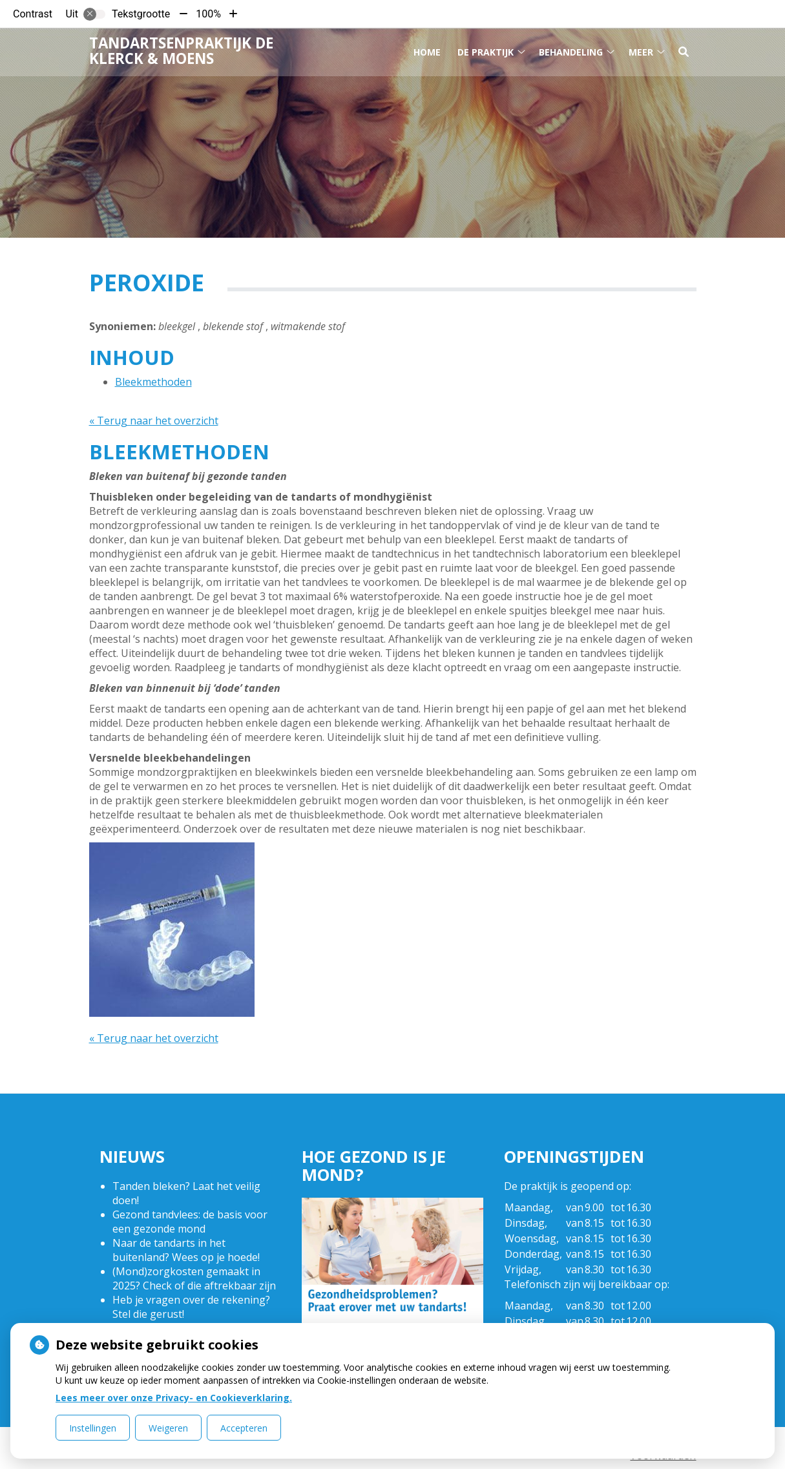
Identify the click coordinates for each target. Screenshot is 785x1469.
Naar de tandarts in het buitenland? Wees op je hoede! (186, 1250)
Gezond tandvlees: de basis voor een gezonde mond (189, 1221)
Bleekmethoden (153, 382)
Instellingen (92, 1428)
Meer (641, 51)
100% (208, 14)
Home (427, 51)
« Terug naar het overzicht (153, 420)
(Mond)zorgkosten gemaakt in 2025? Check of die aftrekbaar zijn (194, 1278)
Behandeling (571, 51)
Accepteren (243, 1428)
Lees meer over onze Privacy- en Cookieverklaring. (174, 1397)
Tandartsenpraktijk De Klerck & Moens (181, 50)
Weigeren (168, 1428)
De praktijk (485, 51)
